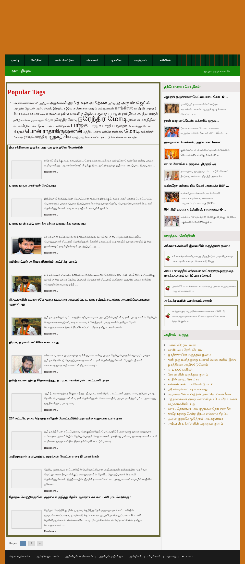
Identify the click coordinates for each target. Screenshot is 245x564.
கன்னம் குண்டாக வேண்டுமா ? (190, 384)
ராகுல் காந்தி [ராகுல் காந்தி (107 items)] (34, 137)
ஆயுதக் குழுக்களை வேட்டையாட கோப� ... (196, 97)
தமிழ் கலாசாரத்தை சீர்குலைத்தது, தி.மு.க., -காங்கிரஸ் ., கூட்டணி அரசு (59, 380)
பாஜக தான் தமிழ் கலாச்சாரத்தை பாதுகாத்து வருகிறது (47, 223)
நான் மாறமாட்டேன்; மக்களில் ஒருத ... (191, 120)
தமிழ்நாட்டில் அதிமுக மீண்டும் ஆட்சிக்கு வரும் (43, 261)
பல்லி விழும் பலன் (182, 345)
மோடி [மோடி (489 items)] (132, 131)
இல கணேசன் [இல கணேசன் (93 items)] (77, 108)
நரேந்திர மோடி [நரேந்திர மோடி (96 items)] (65, 120)
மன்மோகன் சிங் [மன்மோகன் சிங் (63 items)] (112, 132)
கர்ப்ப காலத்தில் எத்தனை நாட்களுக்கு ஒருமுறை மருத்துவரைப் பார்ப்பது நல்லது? (198, 273)
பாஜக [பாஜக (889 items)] (79, 124)
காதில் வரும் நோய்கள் (184, 379)
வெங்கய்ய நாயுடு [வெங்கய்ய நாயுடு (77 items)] (98, 137)
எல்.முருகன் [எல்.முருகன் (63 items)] (106, 108)
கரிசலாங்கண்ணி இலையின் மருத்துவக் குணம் (197, 246)
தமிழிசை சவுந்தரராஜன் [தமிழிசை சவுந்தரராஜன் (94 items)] (140, 113)
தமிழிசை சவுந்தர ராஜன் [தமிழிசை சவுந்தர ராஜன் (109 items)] (101, 113)
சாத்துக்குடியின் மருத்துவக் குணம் (188, 300)
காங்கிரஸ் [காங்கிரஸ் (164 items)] (124, 108)
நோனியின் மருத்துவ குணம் (188, 374)
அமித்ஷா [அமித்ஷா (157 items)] (98, 103)
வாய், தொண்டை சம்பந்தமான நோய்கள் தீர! (199, 409)
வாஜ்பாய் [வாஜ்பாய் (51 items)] (78, 137)
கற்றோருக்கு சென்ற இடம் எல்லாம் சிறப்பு (198, 414)
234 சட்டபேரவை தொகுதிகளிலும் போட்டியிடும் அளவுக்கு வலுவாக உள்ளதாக (65, 418)
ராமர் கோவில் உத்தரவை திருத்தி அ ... (191, 164)
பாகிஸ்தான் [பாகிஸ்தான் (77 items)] (61, 126)
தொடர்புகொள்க (20, 556)
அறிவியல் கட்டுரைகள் (79, 556)
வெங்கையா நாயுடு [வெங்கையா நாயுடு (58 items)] (124, 137)
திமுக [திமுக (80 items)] (49, 120)
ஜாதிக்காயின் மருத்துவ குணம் (189, 355)
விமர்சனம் (154, 556)
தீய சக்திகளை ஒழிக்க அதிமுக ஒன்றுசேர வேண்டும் (46, 147)
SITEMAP (187, 556)
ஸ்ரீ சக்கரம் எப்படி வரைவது (188, 389)
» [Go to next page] (40, 543)
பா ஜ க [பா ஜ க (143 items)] (94, 125)
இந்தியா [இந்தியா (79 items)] (59, 108)
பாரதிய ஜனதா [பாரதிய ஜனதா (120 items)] (114, 126)
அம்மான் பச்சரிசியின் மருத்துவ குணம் (195, 423)
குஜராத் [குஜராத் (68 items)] (152, 108)
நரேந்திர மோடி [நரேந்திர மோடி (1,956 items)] (103, 118)
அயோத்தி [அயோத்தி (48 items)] (114, 103)
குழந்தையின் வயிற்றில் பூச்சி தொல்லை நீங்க (199, 394)
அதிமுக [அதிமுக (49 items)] (44, 103)
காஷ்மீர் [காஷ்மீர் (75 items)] (140, 108)
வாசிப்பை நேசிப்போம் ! (185, 350)
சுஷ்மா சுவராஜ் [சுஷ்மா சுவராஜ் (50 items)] (30, 113)
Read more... (51, 171)
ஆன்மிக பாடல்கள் (47, 556)
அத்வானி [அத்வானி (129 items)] (58, 103)
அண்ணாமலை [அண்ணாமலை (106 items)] (25, 103)
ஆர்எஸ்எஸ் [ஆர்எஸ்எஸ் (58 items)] (44, 108)
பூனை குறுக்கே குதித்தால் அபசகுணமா (195, 418)
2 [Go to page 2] (31, 543)
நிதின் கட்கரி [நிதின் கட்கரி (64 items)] (137, 120)
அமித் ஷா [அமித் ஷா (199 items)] (77, 102)
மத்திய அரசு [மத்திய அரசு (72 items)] (92, 132)
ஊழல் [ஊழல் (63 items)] (92, 108)
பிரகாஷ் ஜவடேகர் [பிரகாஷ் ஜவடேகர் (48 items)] (139, 126)
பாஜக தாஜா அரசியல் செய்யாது (32, 185)
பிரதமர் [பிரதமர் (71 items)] (18, 132)
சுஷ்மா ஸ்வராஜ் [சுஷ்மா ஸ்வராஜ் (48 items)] (50, 113)
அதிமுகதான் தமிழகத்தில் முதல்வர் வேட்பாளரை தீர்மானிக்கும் (54, 456)
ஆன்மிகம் (135, 556)
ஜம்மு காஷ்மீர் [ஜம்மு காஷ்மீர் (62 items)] (70, 113)
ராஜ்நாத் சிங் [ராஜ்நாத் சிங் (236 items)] (58, 136)
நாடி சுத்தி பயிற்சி (180, 369)
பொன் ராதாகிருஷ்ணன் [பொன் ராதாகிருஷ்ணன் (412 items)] (53, 131)
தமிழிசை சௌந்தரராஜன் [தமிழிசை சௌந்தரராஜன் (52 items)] (28, 120)
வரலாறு (171, 556)
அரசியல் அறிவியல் (111, 556)
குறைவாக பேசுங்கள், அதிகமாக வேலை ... (194, 142)
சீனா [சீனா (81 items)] (16, 113)
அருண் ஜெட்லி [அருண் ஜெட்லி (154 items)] (135, 103)
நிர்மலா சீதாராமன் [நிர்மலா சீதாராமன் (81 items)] (38, 126)
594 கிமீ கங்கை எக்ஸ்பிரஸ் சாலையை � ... (195, 209)
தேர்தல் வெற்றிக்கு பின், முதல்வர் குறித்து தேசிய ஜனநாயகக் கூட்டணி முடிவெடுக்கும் (70, 497)
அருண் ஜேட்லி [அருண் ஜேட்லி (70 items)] (24, 108)
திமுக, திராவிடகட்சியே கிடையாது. (34, 342)
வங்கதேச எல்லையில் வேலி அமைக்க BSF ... (196, 186)
